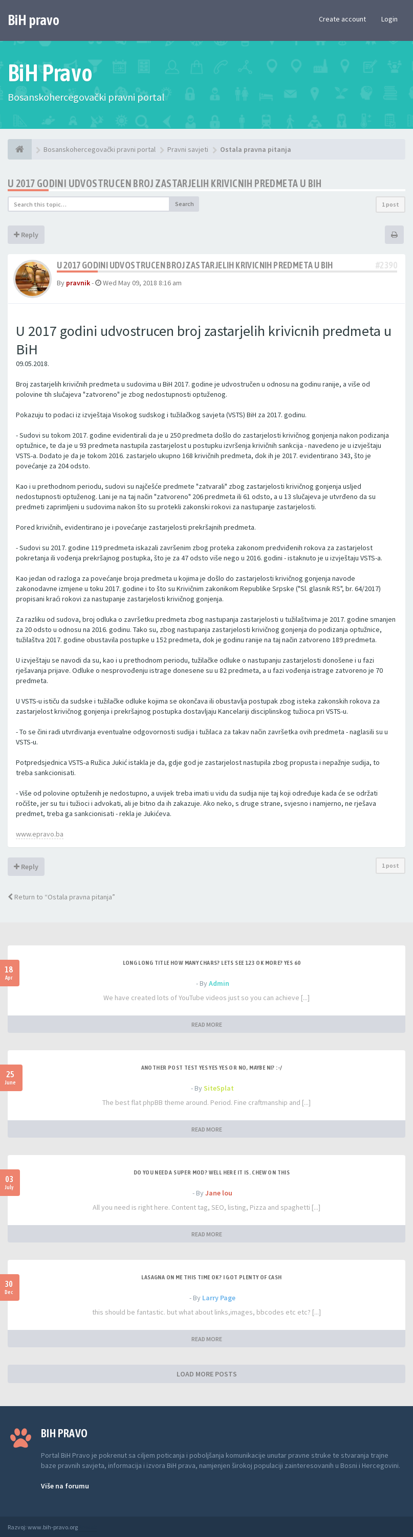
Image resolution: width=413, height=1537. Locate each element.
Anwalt (88, 1527)
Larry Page (218, 1297)
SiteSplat (219, 1088)
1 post (390, 204)
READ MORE (206, 1024)
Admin (219, 983)
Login (389, 19)
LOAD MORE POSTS (207, 1373)
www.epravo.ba (39, 834)
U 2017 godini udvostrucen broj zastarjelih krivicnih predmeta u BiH (165, 183)
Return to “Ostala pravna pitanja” (61, 896)
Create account (342, 19)
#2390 (386, 265)
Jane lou (218, 1192)
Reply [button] (26, 234)
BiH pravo (33, 20)
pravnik (78, 282)
